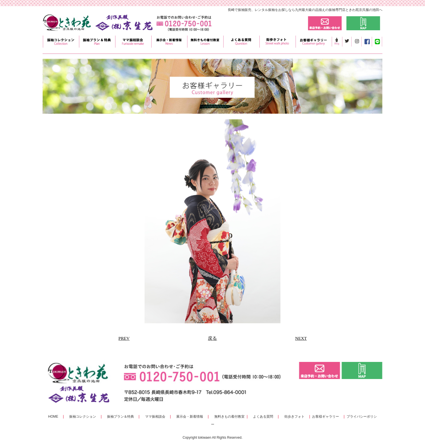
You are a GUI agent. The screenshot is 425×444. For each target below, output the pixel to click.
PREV (124, 338)
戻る (212, 338)
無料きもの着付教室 (229, 417)
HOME (53, 417)
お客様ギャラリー (325, 417)
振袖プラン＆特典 (120, 417)
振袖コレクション (82, 417)
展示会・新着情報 (189, 417)
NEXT (301, 338)
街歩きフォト (294, 417)
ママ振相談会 (155, 417)
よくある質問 (263, 417)
